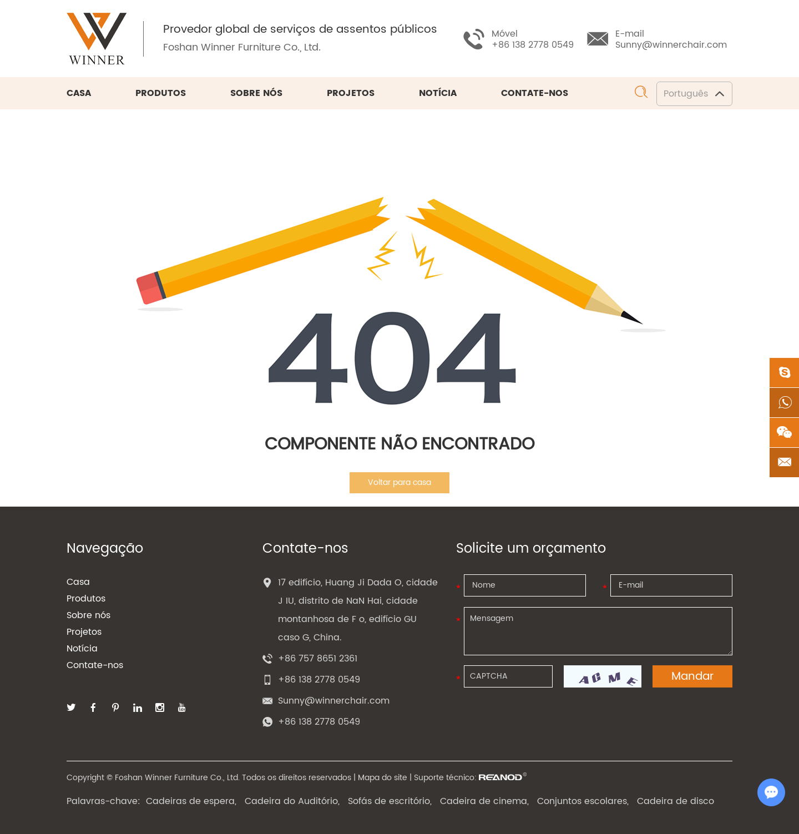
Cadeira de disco (675, 801)
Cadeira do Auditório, (292, 801)
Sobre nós (256, 93)
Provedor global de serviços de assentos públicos (300, 30)
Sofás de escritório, (390, 801)
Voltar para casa (399, 482)
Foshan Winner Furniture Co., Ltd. (242, 47)
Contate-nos (534, 93)
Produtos (160, 93)
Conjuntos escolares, (583, 801)
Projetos (351, 93)
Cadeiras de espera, (191, 801)
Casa (79, 93)
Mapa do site (382, 777)
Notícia (438, 93)
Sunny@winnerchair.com (671, 45)
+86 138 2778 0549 (319, 722)
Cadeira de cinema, (484, 801)
